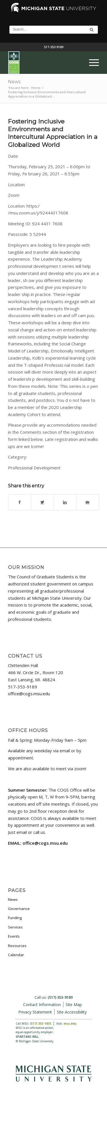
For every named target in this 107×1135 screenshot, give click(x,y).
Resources (17, 945)
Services (15, 927)
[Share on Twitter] (42, 502)
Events (14, 936)
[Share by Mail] (87, 502)
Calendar (16, 954)
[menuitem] (91, 62)
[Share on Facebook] (19, 502)
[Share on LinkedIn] (65, 502)
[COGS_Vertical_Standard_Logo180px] (44, 62)
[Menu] (91, 62)
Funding (15, 917)
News (14, 81)
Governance (19, 908)
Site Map (74, 1004)
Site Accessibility (72, 1012)
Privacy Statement (35, 1012)
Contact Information (42, 1004)
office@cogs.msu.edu (29, 693)
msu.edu (70, 1023)
